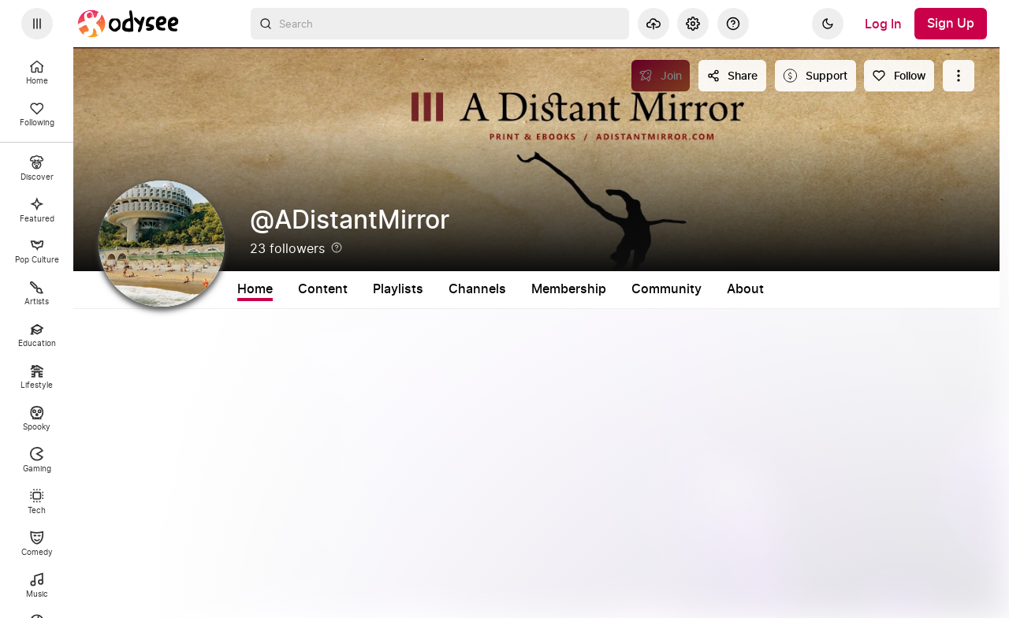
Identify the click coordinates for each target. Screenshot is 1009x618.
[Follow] (899, 75)
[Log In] (883, 23)
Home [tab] (255, 289)
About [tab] (745, 289)
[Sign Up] (950, 23)
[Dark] (827, 23)
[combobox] (440, 23)
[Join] (661, 75)
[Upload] (653, 23)
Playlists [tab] (398, 289)
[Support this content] (815, 75)
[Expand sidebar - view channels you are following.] (37, 23)
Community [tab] (666, 289)
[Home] (128, 23)
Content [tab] (323, 289)
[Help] (733, 23)
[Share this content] (732, 75)
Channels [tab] (477, 289)
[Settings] (693, 23)
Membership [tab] (568, 289)
